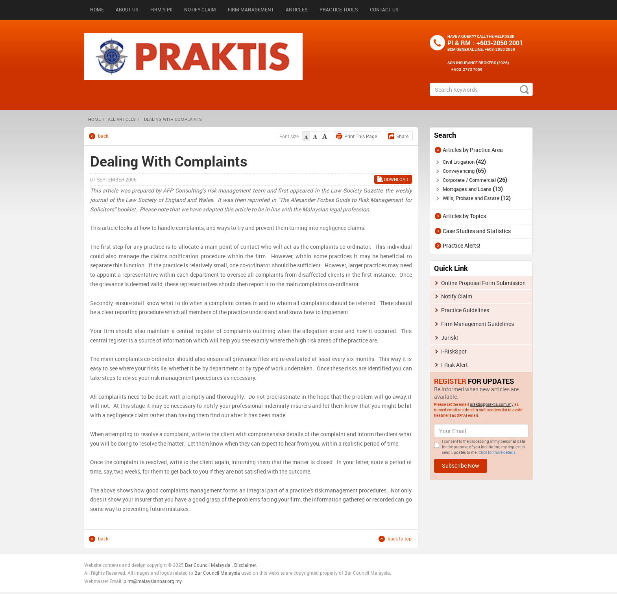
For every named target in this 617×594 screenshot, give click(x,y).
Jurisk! (449, 337)
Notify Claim (200, 9)
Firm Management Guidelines (477, 324)
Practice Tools (339, 9)
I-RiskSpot (454, 351)
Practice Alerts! (461, 245)
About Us (127, 9)
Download (396, 179)
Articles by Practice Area (473, 150)
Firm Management (251, 9)
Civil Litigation (464, 161)
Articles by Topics (464, 216)
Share (402, 136)
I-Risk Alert (454, 364)
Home (97, 9)
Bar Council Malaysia (208, 565)
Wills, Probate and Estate (477, 198)
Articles (297, 9)
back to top (400, 539)
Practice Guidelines (465, 310)
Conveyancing (464, 170)
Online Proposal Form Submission (483, 283)
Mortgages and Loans (473, 188)
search (524, 89)
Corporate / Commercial (475, 179)
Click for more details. (497, 452)
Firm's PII (161, 9)
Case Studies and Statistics (477, 231)
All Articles (122, 119)
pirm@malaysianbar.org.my (153, 581)
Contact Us (384, 9)
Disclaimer (245, 565)
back (103, 136)
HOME (94, 119)
